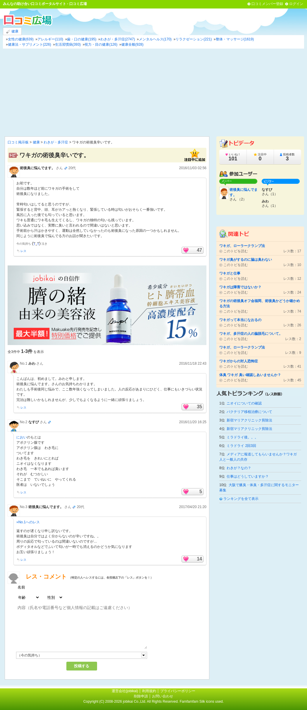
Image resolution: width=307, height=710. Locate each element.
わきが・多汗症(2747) (117, 39)
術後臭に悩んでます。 (37, 168)
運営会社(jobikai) (125, 691)
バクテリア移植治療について (249, 412)
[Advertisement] (153, 92)
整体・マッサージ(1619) (235, 39)
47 (199, 250)
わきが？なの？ (239, 468)
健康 (12, 31)
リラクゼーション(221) (193, 39)
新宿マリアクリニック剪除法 (249, 420)
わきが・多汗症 (56, 142)
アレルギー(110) (50, 39)
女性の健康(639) (21, 39)
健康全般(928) (132, 44)
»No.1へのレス (28, 522)
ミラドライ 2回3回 (241, 446)
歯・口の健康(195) (81, 39)
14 (199, 558)
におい (21, 437)
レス (23, 251)
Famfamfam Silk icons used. (202, 701)
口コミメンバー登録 (267, 4)
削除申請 (141, 696)
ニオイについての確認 (244, 403)
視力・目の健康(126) (100, 44)
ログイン (296, 4)
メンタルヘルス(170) (155, 39)
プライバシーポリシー (177, 691)
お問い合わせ (162, 696)
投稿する (81, 666)
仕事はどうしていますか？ (248, 476)
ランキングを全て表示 (240, 499)
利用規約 (149, 691)
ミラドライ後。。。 (242, 437)
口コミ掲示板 (18, 142)
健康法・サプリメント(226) (29, 44)
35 (199, 406)
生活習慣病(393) (68, 44)
